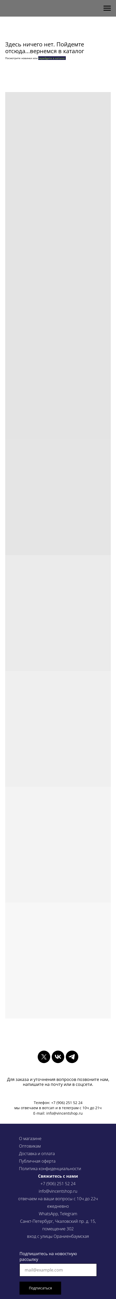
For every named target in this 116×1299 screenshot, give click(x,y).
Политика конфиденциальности (50, 1168)
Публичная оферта (37, 1161)
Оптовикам (30, 1146)
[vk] (58, 1057)
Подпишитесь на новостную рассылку (48, 1256)
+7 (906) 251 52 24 (58, 1183)
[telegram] (72, 1057)
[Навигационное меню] (107, 8)
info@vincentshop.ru (58, 1191)
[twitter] (44, 1057)
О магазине (30, 1138)
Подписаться (40, 1288)
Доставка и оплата (37, 1153)
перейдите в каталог (51, 58)
